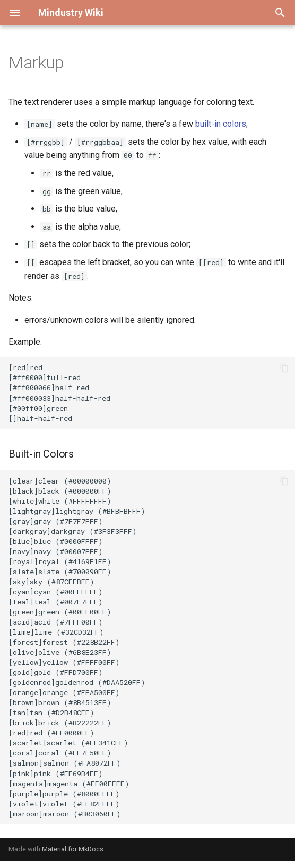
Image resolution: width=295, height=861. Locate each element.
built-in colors (220, 124)
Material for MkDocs (72, 849)
